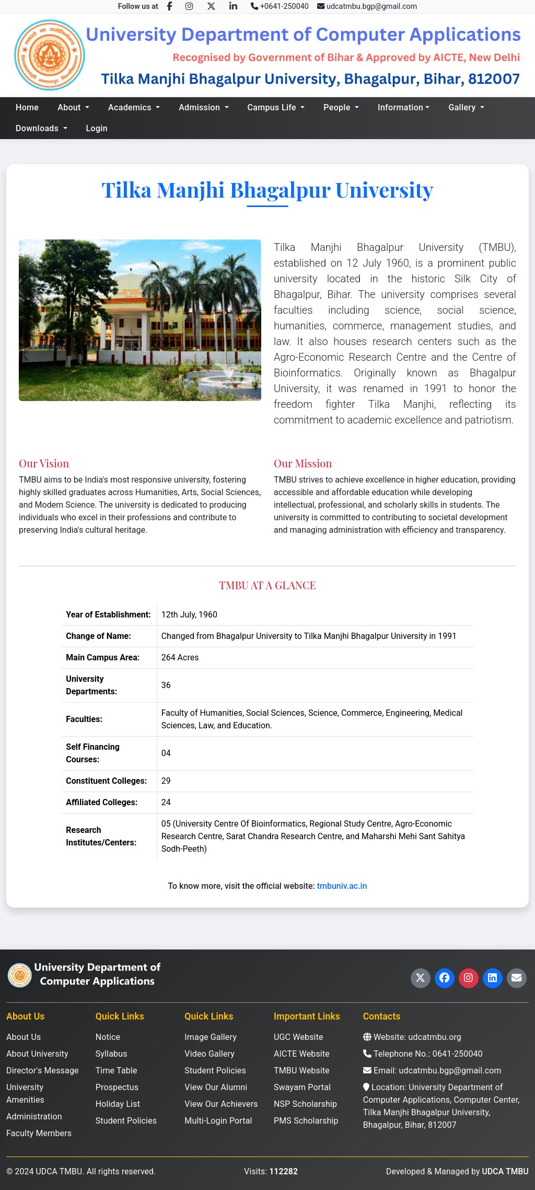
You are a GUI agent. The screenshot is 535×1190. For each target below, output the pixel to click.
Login (97, 128)
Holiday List (118, 1104)
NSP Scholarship (305, 1104)
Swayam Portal (302, 1087)
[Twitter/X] (211, 6)
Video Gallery (209, 1054)
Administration (34, 1117)
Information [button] (400, 107)
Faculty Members (39, 1133)
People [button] (338, 107)
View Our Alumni (215, 1087)
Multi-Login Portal (218, 1121)
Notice (108, 1037)
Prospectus (117, 1087)
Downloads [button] (38, 128)
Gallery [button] (463, 107)
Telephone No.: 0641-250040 (423, 1054)
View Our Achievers (221, 1104)
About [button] (70, 107)
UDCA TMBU (505, 1171)
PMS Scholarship (306, 1121)
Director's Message (42, 1070)
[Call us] (280, 7)
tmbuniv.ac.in (342, 886)
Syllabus (111, 1054)
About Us (23, 1037)
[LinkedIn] (233, 6)
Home (27, 107)
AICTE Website (302, 1054)
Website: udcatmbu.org (412, 1037)
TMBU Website (302, 1070)
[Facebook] (169, 6)
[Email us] (367, 7)
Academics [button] (131, 107)
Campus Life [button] (273, 107)
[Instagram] (189, 6)
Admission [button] (200, 107)
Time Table (116, 1070)
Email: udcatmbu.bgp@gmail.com (432, 1070)
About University (37, 1054)
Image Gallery (210, 1037)
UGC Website (298, 1037)
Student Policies (126, 1121)
